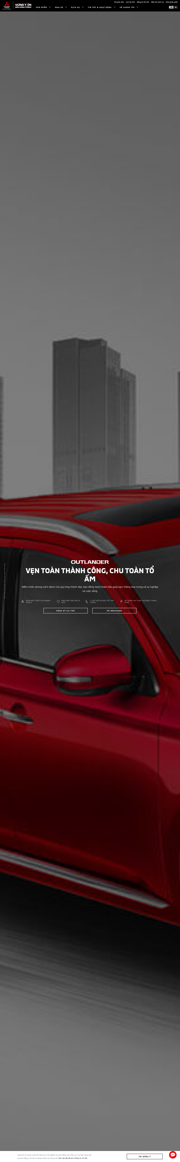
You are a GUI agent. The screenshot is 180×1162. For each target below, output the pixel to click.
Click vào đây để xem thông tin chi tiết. (73, 1158)
